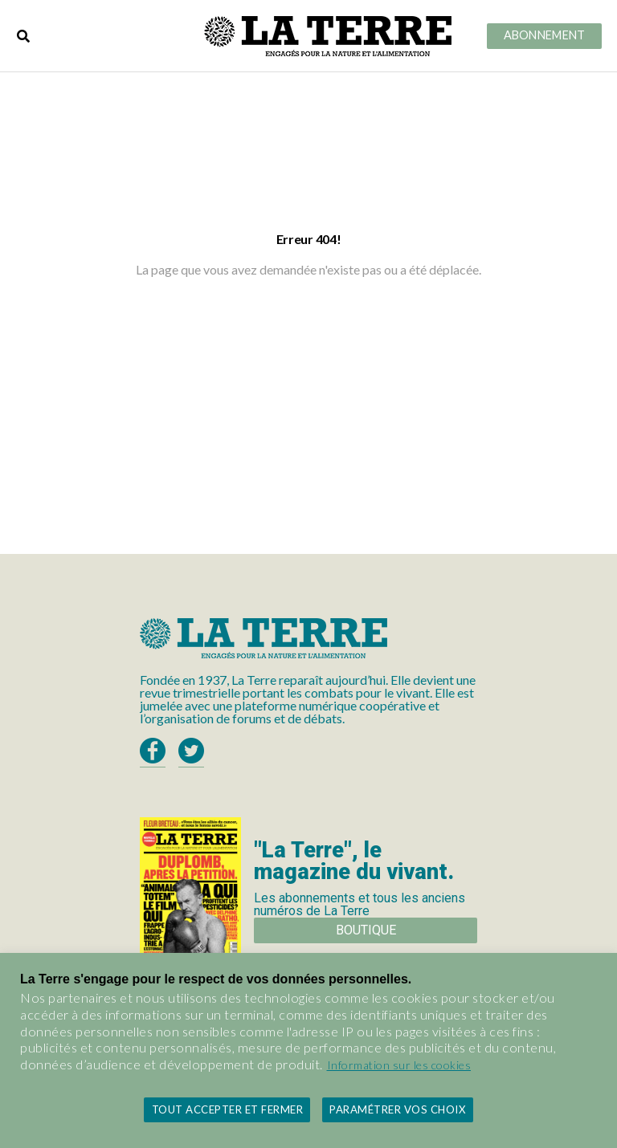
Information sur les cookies (399, 1065)
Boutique (366, 930)
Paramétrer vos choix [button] (397, 1109)
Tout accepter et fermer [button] (228, 1109)
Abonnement (545, 36)
